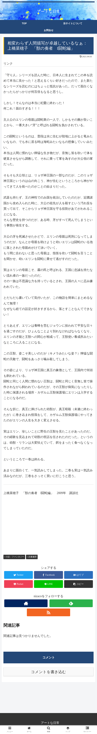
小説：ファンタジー (14, 557)
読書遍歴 (31, 557)
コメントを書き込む (48, 672)
